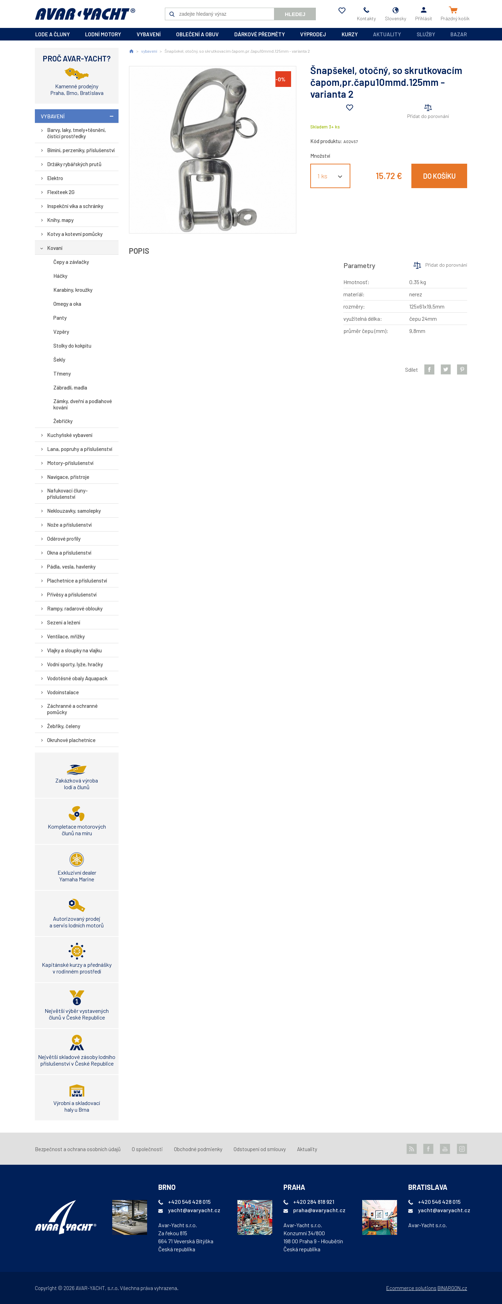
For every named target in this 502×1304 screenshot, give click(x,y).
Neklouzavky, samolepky (74, 510)
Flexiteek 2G (61, 192)
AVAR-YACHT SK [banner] (85, 14)
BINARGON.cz (452, 1288)
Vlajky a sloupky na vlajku (74, 650)
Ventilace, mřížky (66, 636)
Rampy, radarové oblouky (74, 608)
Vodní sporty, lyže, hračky (75, 664)
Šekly (59, 359)
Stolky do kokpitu (72, 345)
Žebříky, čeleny (63, 726)
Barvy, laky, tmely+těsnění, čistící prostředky (76, 133)
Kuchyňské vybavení (69, 435)
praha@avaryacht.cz (319, 1210)
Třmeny (62, 373)
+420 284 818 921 (313, 1201)
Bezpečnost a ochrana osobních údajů (78, 1149)
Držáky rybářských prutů (74, 164)
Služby (426, 34)
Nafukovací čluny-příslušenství (67, 493)
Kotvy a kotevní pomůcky (74, 234)
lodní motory (103, 34)
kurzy (350, 34)
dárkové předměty (259, 34)
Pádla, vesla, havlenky (71, 566)
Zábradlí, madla (70, 387)
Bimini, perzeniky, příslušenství (81, 150)
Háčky (60, 276)
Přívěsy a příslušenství (72, 594)
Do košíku (439, 176)
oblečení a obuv (197, 34)
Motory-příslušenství (70, 463)
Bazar (458, 34)
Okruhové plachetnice (71, 740)
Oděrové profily (64, 538)
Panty (60, 317)
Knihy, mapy (60, 220)
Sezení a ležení (63, 622)
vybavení (149, 34)
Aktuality (387, 34)
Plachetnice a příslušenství (77, 580)
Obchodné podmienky (198, 1149)
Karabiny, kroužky (72, 290)
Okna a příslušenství (69, 552)
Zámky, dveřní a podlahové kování (82, 404)
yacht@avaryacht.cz (194, 1210)
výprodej (313, 34)
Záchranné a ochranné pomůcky (72, 709)
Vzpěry (61, 331)
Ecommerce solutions (411, 1288)
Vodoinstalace (63, 692)
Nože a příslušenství (69, 524)
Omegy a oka (67, 304)
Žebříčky (63, 421)
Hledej (295, 14)
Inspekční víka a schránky (75, 206)
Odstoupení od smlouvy (260, 1149)
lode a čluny (52, 34)
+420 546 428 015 (189, 1201)
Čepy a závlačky (71, 262)
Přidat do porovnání (428, 116)
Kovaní (54, 248)
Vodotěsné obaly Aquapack (77, 678)
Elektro (55, 178)
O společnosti (147, 1149)
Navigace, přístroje (68, 477)
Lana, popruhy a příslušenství (79, 449)
